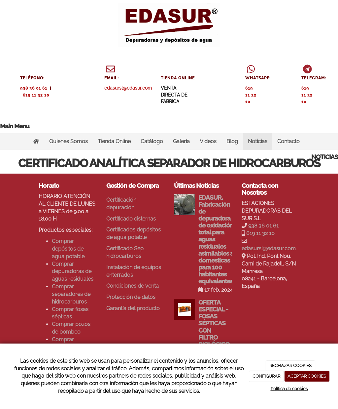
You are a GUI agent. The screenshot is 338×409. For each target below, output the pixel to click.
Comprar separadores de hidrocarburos (71, 294)
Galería (181, 141)
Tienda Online (114, 141)
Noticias (257, 141)
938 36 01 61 (33, 88)
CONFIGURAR (266, 376)
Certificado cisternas (131, 219)
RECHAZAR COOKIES (290, 365)
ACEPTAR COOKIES (306, 376)
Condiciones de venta (132, 286)
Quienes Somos (68, 141)
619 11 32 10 (36, 95)
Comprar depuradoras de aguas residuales (72, 271)
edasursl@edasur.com (128, 88)
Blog (232, 141)
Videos (208, 141)
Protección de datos (130, 297)
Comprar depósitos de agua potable (68, 249)
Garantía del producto (133, 308)
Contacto (288, 141)
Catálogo (152, 141)
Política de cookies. (289, 388)
